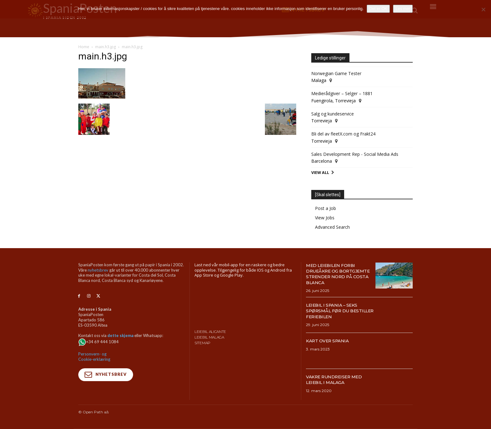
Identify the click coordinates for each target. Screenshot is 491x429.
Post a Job (325, 208)
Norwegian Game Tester (336, 73)
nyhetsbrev (98, 270)
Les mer (402, 8)
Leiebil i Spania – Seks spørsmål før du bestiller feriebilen (335, 310)
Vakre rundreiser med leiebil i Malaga (338, 379)
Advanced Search (332, 227)
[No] (483, 9)
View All (320, 172)
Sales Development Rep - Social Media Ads (354, 154)
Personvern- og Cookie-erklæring (94, 356)
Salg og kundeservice (332, 114)
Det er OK (378, 8)
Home (83, 46)
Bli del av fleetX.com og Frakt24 (343, 134)
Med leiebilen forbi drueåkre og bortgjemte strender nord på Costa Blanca (338, 273)
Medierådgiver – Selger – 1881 (342, 93)
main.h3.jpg (105, 46)
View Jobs (324, 218)
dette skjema (120, 335)
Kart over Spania (330, 341)
